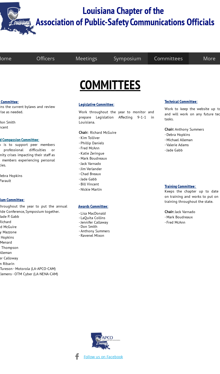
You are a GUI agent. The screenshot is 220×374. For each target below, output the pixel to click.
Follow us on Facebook (103, 356)
